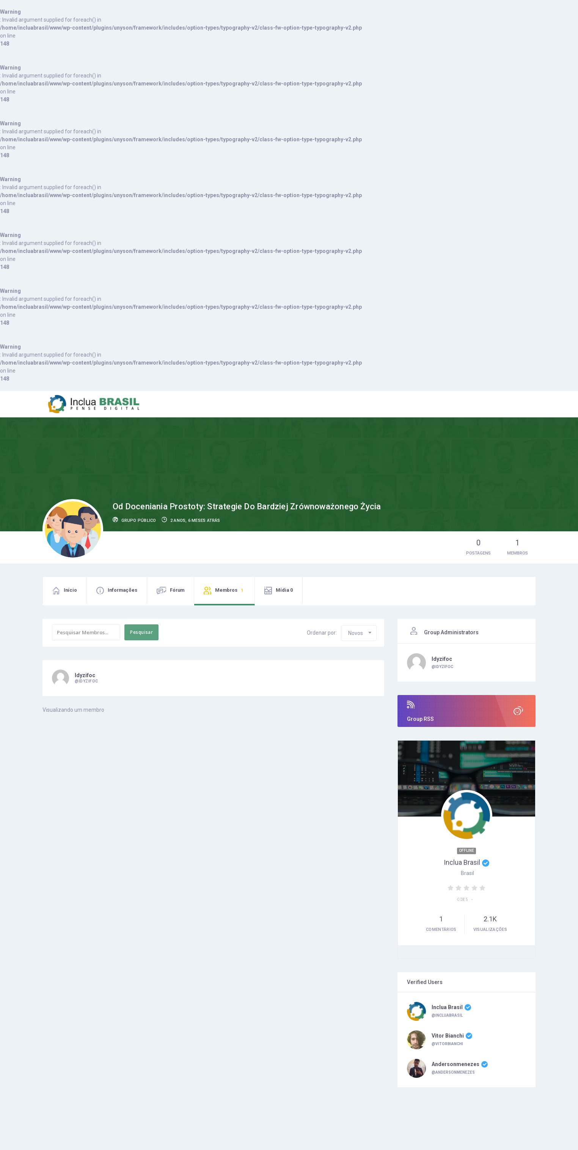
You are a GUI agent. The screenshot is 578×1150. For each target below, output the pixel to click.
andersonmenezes (460, 1064)
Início (70, 590)
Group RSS (466, 711)
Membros (230, 590)
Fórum (177, 590)
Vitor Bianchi (452, 1036)
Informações (122, 590)
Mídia (284, 590)
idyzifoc (85, 675)
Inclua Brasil (466, 862)
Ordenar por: (322, 633)
